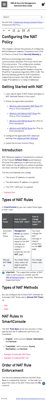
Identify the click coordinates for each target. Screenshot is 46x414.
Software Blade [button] (22, 160)
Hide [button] (4, 306)
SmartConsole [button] (11, 207)
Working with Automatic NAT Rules (24, 106)
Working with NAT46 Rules (20, 121)
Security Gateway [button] (32, 54)
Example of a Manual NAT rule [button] (15, 358)
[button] (42, 17)
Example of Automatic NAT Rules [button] (16, 355)
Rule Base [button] (15, 329)
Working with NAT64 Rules (20, 128)
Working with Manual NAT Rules (23, 114)
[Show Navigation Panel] (4, 4)
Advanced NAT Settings (27, 138)
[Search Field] (23, 17)
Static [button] (5, 309)
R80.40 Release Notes (15, 278)
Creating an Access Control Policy (27, 22)
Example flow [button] (8, 193)
